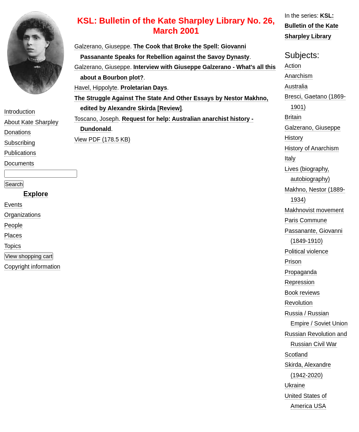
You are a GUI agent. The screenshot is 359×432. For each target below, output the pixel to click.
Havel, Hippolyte (95, 87)
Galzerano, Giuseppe (102, 46)
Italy (290, 158)
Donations (17, 132)
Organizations (22, 214)
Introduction (19, 111)
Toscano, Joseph (96, 118)
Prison (293, 261)
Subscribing (19, 142)
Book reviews (302, 292)
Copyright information (32, 266)
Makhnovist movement (314, 210)
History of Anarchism (312, 148)
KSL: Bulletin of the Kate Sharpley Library (312, 26)
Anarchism (299, 75)
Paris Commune (306, 220)
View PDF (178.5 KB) (102, 139)
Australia (296, 86)
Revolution (299, 302)
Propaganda (301, 272)
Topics (12, 246)
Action (293, 65)
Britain (293, 117)
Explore (36, 193)
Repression (300, 282)
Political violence (307, 251)
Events (13, 204)
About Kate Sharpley (31, 122)
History (294, 137)
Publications (20, 152)
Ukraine (295, 385)
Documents (19, 163)
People (13, 225)
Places (13, 235)
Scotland (296, 354)
